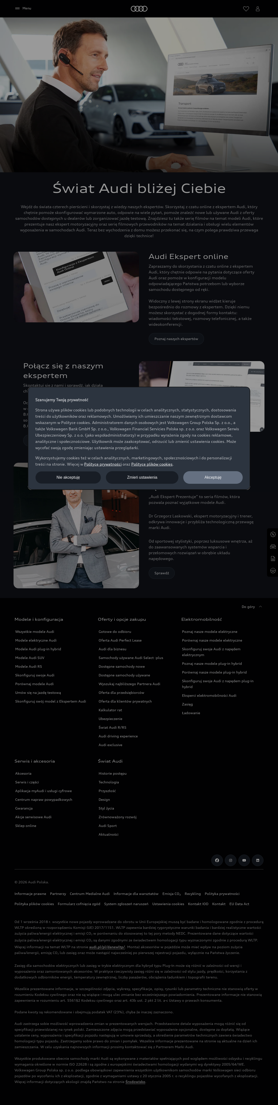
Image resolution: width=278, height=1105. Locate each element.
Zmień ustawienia (142, 477)
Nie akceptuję (68, 477)
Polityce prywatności (103, 464)
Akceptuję (213, 477)
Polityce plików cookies (152, 464)
